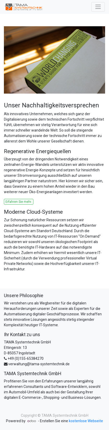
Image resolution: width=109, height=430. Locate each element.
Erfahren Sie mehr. (18, 202)
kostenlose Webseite (86, 421)
